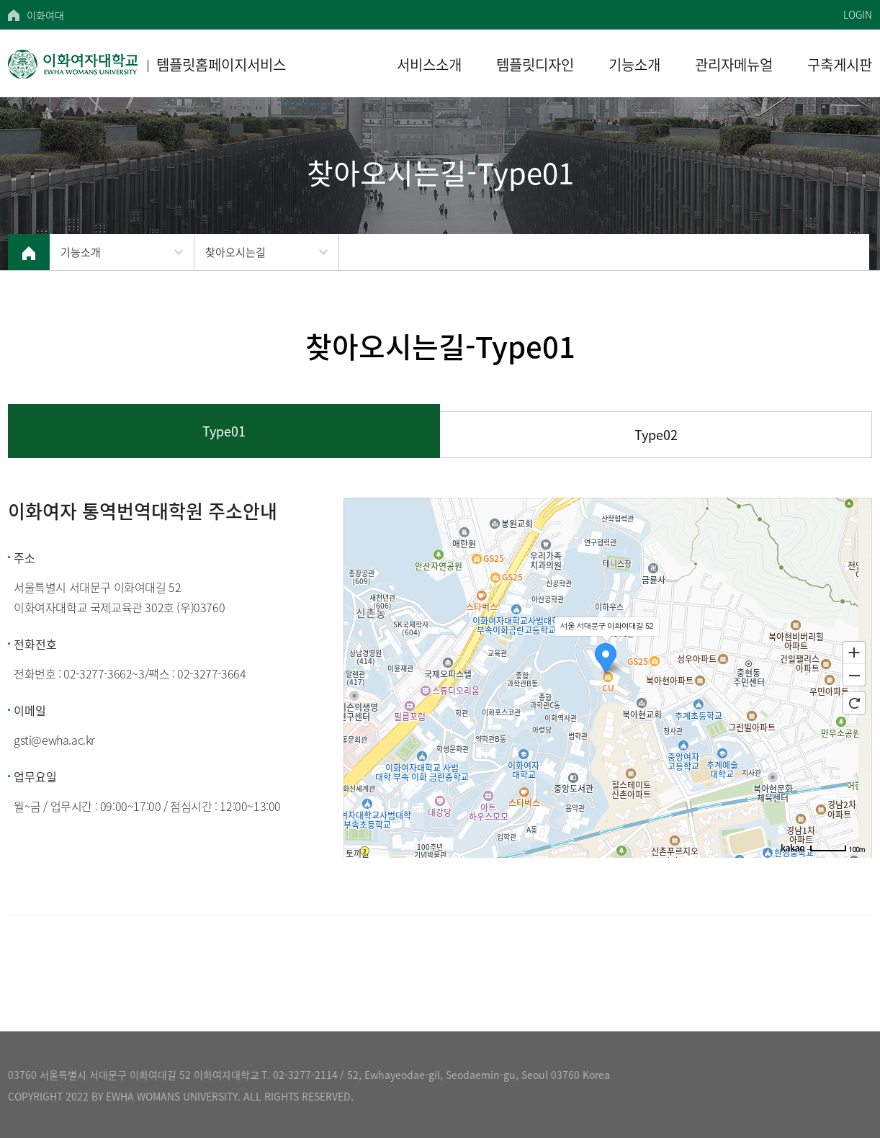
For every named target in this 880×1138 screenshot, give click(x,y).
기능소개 (80, 252)
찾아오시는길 (235, 252)
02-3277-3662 (97, 673)
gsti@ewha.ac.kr (54, 739)
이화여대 (45, 15)
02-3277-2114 (305, 1074)
